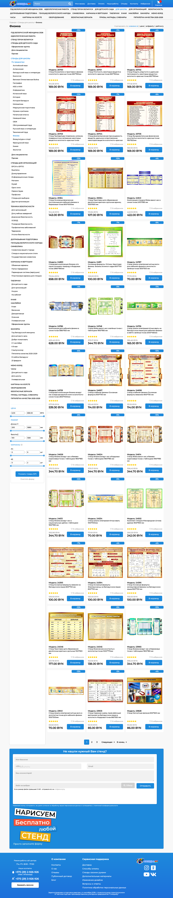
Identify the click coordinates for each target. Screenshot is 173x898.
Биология (17, 76)
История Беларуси (21, 101)
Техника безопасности (22, 206)
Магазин (15, 181)
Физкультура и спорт (22, 139)
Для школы (16, 376)
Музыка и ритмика (20, 111)
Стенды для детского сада (24, 43)
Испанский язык (20, 94)
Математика (18, 104)
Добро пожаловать (19, 340)
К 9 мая (14, 347)
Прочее (14, 54)
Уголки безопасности (20, 235)
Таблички (114, 13)
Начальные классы (21, 115)
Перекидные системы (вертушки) (25, 272)
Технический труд (20, 132)
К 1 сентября (16, 343)
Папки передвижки (19, 269)
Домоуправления (18, 174)
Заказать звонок (25, 884)
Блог (53, 879)
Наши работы (112, 4)
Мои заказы (80, 4)
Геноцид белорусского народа (55, 13)
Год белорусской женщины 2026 (26, 9)
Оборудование (56, 17)
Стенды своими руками (94, 872)
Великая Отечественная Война (26, 80)
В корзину (75, 85)
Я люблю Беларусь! (19, 357)
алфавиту (150, 26)
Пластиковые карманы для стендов (26, 276)
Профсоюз (15, 195)
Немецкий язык (19, 118)
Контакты (134, 4)
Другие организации (20, 202)
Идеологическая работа (56, 9)
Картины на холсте (32, 17)
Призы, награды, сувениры (113, 17)
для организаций (138, 9)
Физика (16, 136)
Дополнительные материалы (96, 876)
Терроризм (16, 231)
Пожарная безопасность (21, 224)
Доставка (91, 4)
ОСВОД (14, 220)
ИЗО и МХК (17, 87)
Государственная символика (23, 257)
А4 (12, 449)
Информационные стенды (22, 177)
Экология (17, 150)
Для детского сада (19, 284)
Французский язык (21, 143)
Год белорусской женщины (23, 333)
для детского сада (104, 9)
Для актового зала (19, 336)
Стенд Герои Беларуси (82, 9)
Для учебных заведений (21, 213)
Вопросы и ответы (91, 883)
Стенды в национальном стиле (24, 253)
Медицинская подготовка (24, 108)
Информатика (19, 90)
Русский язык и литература (24, 129)
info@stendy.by (59, 789)
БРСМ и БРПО (17, 166)
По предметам (17, 62)
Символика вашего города (22, 250)
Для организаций (18, 210)
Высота (14, 434)
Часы (12, 17)
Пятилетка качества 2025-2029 (148, 17)
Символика (78, 13)
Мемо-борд (157, 13)
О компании (58, 858)
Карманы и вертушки (97, 13)
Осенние (15, 317)
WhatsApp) (27, 874)
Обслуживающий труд (22, 125)
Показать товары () (27, 474)
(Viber (20, 874)
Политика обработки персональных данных (104, 887)
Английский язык (20, 66)
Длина (14, 424)
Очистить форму (27, 479)
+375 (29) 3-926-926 (25, 878)
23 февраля (16, 361)
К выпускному (17, 350)
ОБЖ (15, 122)
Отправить (145, 785)
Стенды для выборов (20, 198)
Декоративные (17, 314)
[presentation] (34, 795)
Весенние (15, 310)
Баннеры (144, 13)
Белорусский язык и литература (26, 73)
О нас (54, 868)
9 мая (124, 13)
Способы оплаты (90, 868)
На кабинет (16, 295)
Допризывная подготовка (23, 13)
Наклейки (134, 13)
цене (142, 26)
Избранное (145, 4)
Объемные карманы (19, 265)
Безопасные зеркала (81, 17)
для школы (121, 9)
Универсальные (18, 321)
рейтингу (160, 26)
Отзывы (124, 4)
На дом (14, 291)
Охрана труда (17, 191)
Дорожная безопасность (22, 217)
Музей (14, 184)
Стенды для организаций (23, 163)
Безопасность (155, 9)
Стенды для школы (20, 59)
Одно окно (16, 188)
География (17, 83)
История (16, 97)
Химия (15, 146)
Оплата (101, 4)
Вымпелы (15, 170)
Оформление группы (20, 47)
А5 (12, 459)
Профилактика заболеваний (23, 227)
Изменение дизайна (92, 879)
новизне (132, 26)
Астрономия (18, 69)
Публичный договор (61, 876)
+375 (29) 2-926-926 (25, 871)
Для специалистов (19, 50)
